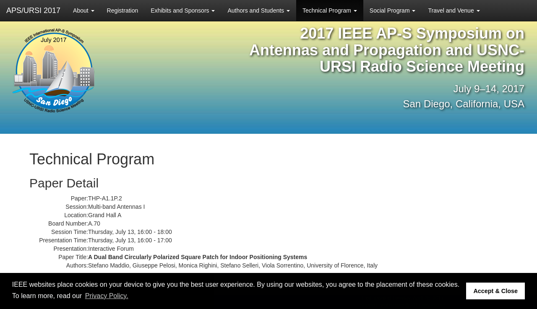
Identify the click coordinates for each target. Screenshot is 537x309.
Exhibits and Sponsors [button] (183, 10)
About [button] (83, 10)
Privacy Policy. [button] (106, 295)
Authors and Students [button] (258, 10)
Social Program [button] (393, 10)
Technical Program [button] (329, 10)
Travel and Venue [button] (454, 10)
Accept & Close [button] (495, 291)
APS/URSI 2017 (33, 10)
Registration (122, 10)
